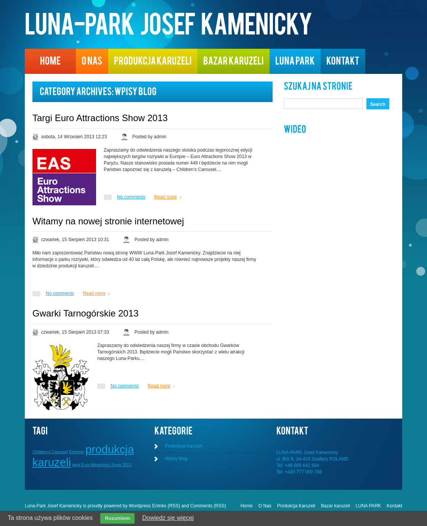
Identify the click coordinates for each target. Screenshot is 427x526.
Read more (165, 197)
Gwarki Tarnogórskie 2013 (85, 313)
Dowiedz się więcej (168, 518)
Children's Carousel (50, 451)
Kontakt (394, 505)
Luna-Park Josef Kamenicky (53, 505)
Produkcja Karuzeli (296, 505)
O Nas (264, 505)
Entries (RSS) (166, 505)
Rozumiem (117, 518)
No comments (131, 197)
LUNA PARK (368, 505)
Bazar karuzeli (335, 505)
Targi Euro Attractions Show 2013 (100, 118)
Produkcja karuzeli (183, 446)
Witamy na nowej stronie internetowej (108, 221)
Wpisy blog (176, 458)
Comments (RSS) (208, 505)
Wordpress (140, 505)
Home (247, 505)
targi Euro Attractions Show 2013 (101, 464)
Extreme (76, 451)
